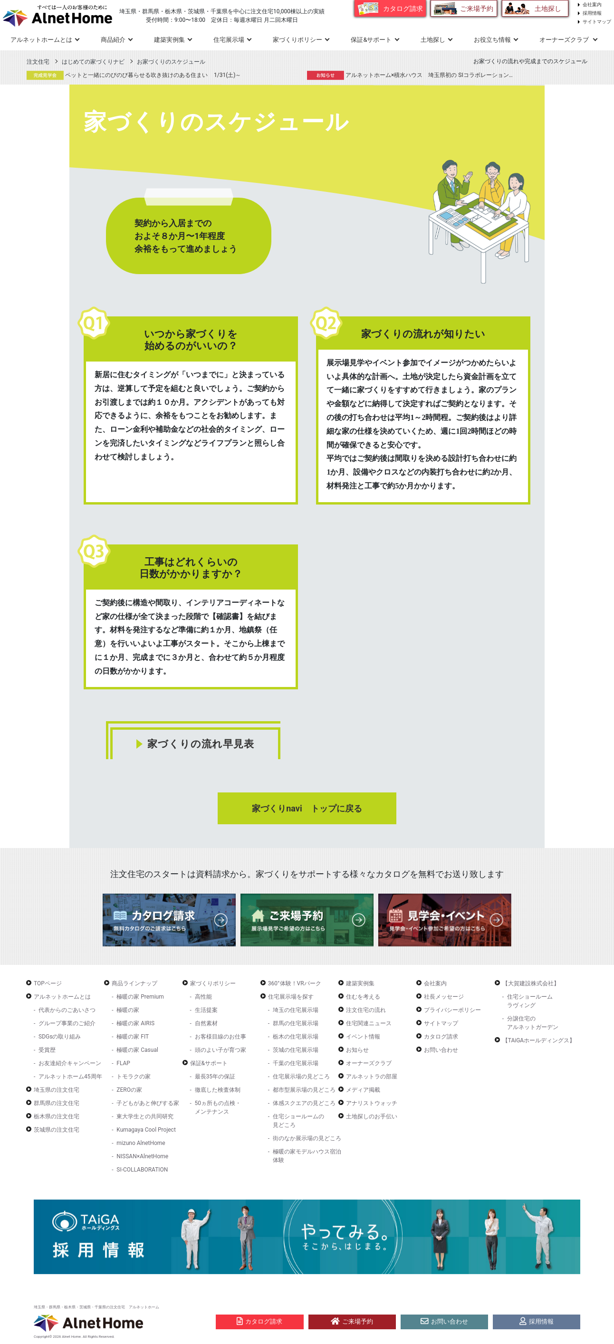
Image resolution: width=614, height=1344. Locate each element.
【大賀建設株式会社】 (530, 983)
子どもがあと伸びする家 (147, 1103)
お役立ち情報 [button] (492, 39)
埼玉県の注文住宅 (56, 1090)
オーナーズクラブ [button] (564, 39)
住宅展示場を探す (291, 996)
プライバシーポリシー (452, 1010)
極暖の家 (127, 1010)
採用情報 (592, 13)
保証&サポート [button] (371, 39)
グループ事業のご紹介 (67, 1023)
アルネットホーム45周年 (70, 1076)
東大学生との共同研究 (144, 1116)
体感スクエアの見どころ (304, 1103)
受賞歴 (47, 1050)
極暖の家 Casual (137, 1050)
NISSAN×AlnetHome (142, 1156)
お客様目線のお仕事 (220, 1036)
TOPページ (48, 983)
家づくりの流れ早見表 (200, 744)
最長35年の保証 (215, 1076)
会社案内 (592, 4)
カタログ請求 (403, 8)
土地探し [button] (433, 39)
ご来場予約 (476, 8)
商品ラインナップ (134, 983)
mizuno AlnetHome (140, 1143)
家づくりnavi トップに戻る (307, 808)
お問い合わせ (441, 1050)
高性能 (203, 996)
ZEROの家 (129, 1090)
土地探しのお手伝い (371, 1116)
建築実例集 (169, 39)
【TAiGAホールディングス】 (538, 1040)
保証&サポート (209, 1063)
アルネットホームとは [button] (41, 39)
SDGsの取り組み (59, 1036)
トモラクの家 (133, 1076)
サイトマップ (597, 21)
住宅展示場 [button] (228, 39)
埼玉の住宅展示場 (295, 1010)
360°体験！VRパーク (294, 983)
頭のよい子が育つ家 (220, 1050)
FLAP (123, 1063)
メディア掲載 (363, 1090)
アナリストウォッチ (371, 1103)
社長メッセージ (444, 996)
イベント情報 (363, 1036)
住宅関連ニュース (369, 1023)
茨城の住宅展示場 (295, 1050)
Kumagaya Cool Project (146, 1129)
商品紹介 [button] (113, 39)
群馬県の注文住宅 (56, 1103)
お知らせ (357, 1050)
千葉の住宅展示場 (295, 1063)
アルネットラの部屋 (371, 1076)
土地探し (548, 8)
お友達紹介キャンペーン (69, 1063)
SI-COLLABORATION (142, 1169)
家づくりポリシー (213, 983)
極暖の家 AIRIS (135, 1023)
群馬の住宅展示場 (295, 1023)
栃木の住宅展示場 (295, 1036)
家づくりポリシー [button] (297, 39)
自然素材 (206, 1023)
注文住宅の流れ (366, 1010)
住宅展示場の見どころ (301, 1076)
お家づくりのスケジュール (171, 61)
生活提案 (206, 1010)
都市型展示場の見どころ (304, 1090)
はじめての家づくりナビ (93, 61)
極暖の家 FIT (132, 1036)
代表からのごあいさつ (67, 1010)
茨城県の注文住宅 (56, 1129)
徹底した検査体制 (217, 1090)
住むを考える (363, 996)
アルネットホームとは (62, 996)
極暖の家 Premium (139, 996)
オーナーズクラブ (369, 1063)
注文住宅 (38, 61)
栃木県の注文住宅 (56, 1116)
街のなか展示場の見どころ (307, 1138)
